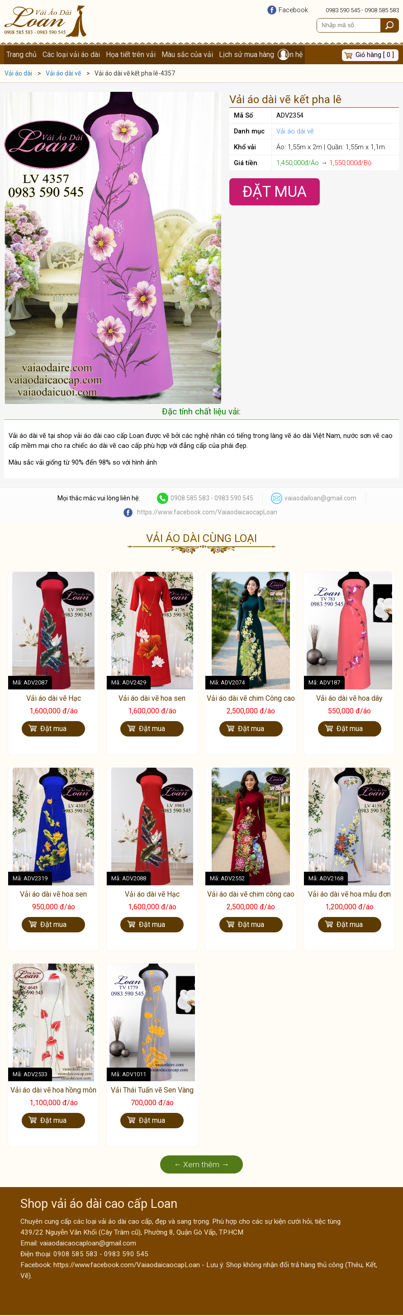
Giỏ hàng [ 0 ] (375, 55)
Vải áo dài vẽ (295, 132)
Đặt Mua (274, 192)
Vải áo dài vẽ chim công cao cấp (250, 900)
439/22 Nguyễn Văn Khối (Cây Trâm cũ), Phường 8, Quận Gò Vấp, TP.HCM (131, 1233)
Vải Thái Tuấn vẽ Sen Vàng (152, 1091)
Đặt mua (53, 730)
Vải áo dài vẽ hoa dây (349, 699)
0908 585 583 (382, 10)
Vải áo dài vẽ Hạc (53, 699)
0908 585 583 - (192, 499)
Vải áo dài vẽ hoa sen (152, 699)
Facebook (293, 10)
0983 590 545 (343, 10)
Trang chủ (21, 55)
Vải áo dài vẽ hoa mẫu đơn (349, 895)
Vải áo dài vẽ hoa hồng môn (53, 1091)
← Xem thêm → (201, 1165)
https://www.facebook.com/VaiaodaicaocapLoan (207, 513)
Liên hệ (293, 55)
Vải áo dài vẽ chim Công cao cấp (251, 704)
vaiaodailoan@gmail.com (320, 499)
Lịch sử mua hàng (248, 55)
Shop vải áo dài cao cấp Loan (98, 1204)
